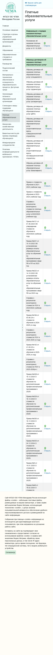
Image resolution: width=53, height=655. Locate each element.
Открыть (47, 46)
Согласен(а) (10, 552)
